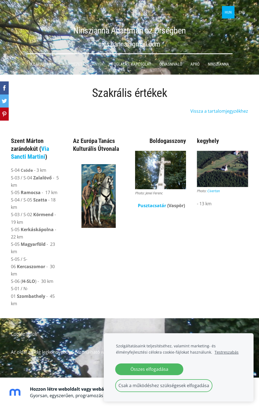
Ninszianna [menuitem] (218, 64)
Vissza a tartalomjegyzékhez (219, 111)
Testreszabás (227, 352)
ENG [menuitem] (242, 12)
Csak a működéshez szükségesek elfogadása (163, 385)
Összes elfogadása (149, 369)
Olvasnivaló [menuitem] (170, 64)
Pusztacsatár (152, 206)
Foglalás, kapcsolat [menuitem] (131, 64)
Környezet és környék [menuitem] (83, 64)
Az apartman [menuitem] (42, 64)
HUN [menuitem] (228, 12)
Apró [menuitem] (195, 64)
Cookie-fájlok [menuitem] (24, 334)
